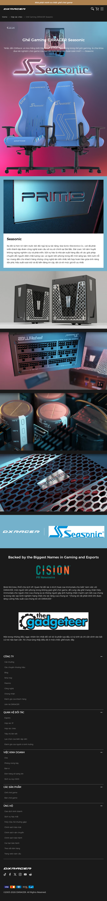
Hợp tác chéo (16, 17)
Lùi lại (11, 27)
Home (4, 17)
